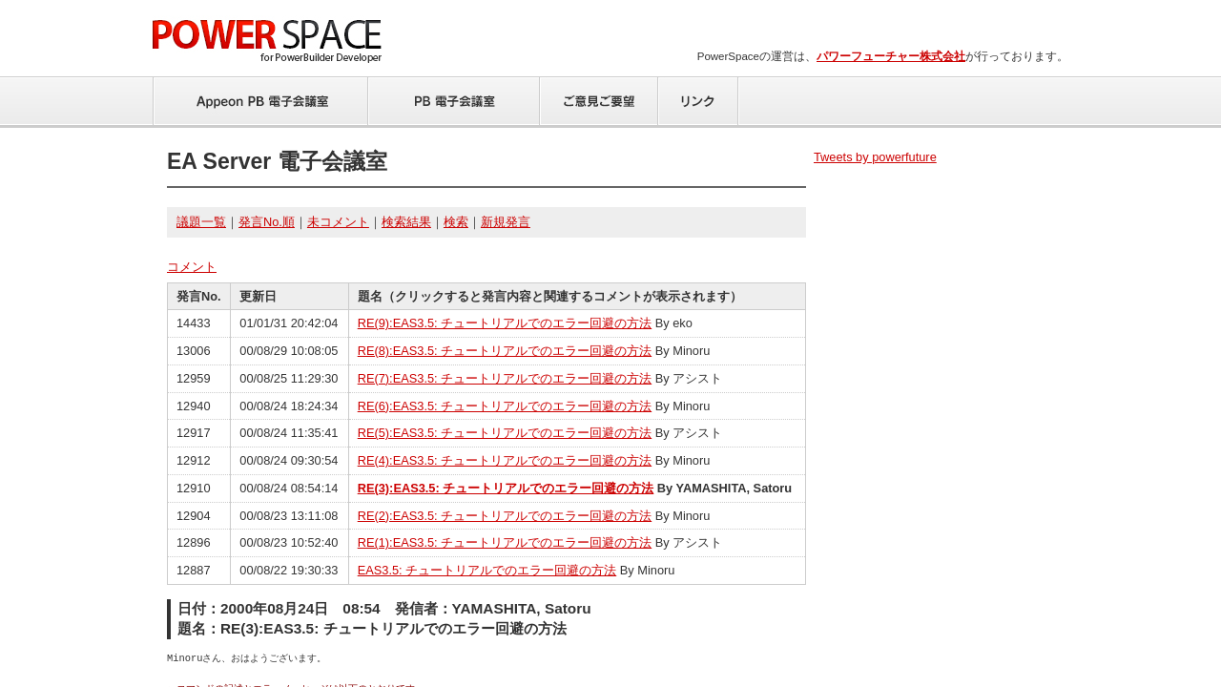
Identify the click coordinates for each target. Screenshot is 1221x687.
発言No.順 (266, 222)
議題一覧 (201, 222)
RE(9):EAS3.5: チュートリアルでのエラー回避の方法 (505, 323)
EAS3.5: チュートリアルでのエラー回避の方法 (487, 570)
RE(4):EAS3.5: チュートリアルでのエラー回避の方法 (505, 460)
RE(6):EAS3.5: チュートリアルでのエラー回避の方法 (505, 406)
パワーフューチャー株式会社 (891, 56)
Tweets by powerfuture (875, 157)
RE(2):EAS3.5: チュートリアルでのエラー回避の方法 (505, 516)
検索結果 (406, 222)
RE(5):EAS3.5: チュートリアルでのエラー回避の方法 (505, 433)
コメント (192, 267)
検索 (456, 222)
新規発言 (505, 222)
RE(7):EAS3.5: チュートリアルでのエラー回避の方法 (505, 378)
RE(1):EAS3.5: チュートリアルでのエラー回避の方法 (505, 542)
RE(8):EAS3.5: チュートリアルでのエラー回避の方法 (505, 351)
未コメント (338, 222)
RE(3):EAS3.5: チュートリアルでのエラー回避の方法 (506, 488)
